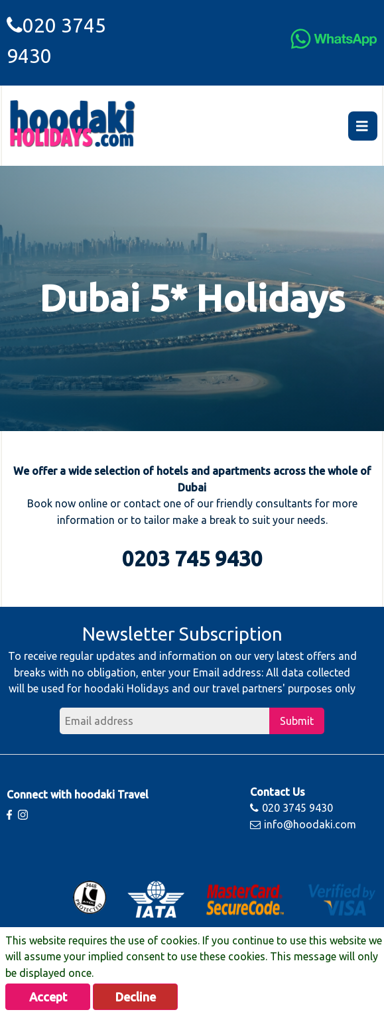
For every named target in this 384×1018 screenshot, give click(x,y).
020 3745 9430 (291, 808)
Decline (135, 996)
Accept (48, 996)
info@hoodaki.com (303, 824)
